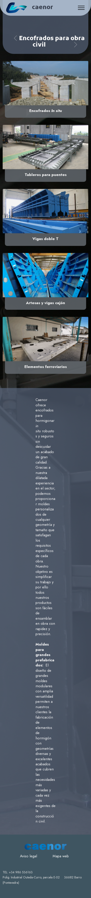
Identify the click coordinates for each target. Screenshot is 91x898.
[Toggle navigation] (81, 8)
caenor (42, 8)
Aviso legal (28, 864)
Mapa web (61, 864)
